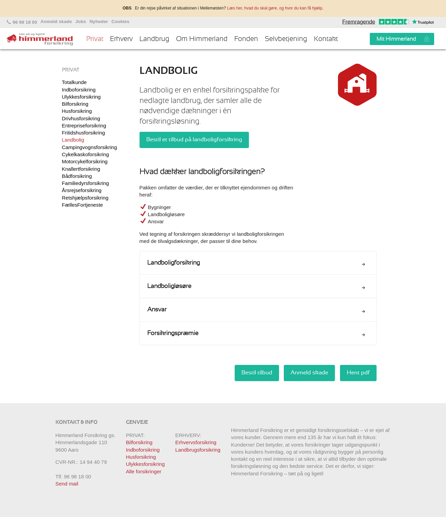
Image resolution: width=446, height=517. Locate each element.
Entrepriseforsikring (84, 125)
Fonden (246, 39)
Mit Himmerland (396, 39)
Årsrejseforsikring (82, 190)
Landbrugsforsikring (197, 450)
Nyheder (98, 22)
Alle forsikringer (144, 471)
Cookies (120, 22)
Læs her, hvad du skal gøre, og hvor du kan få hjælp (274, 8)
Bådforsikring (77, 176)
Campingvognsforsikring (89, 147)
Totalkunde (74, 82)
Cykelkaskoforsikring (85, 154)
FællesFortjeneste (82, 205)
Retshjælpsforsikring (85, 198)
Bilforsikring (75, 104)
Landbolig (73, 140)
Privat (94, 39)
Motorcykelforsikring (85, 161)
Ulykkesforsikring (81, 97)
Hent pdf (358, 372)
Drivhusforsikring (81, 118)
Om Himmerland (202, 39)
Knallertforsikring (81, 169)
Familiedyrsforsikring (85, 183)
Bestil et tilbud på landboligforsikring (194, 139)
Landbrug (154, 39)
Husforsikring (77, 111)
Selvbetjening (286, 39)
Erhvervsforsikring (196, 442)
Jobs (80, 22)
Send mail (67, 484)
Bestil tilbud (256, 372)
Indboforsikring (79, 89)
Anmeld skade (56, 22)
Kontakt (326, 39)
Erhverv (121, 39)
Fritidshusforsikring (83, 133)
